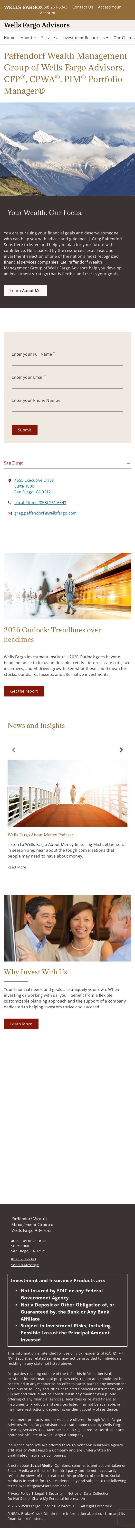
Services (49, 37)
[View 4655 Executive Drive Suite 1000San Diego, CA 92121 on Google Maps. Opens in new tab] (34, 486)
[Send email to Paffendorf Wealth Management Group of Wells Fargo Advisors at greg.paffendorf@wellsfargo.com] (45, 513)
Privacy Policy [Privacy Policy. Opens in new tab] (19, 1493)
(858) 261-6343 (54, 7)
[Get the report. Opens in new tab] (24, 691)
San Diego (13, 463)
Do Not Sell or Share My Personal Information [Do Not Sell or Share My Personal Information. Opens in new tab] (46, 1498)
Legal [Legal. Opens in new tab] (39, 1493)
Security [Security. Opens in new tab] (56, 1493)
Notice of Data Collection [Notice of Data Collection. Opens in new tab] (89, 1493)
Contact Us (82, 7)
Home (9, 37)
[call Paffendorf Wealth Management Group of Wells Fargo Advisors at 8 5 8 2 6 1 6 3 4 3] (40, 502)
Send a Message (25, 1264)
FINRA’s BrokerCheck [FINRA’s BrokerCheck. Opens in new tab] (25, 1513)
